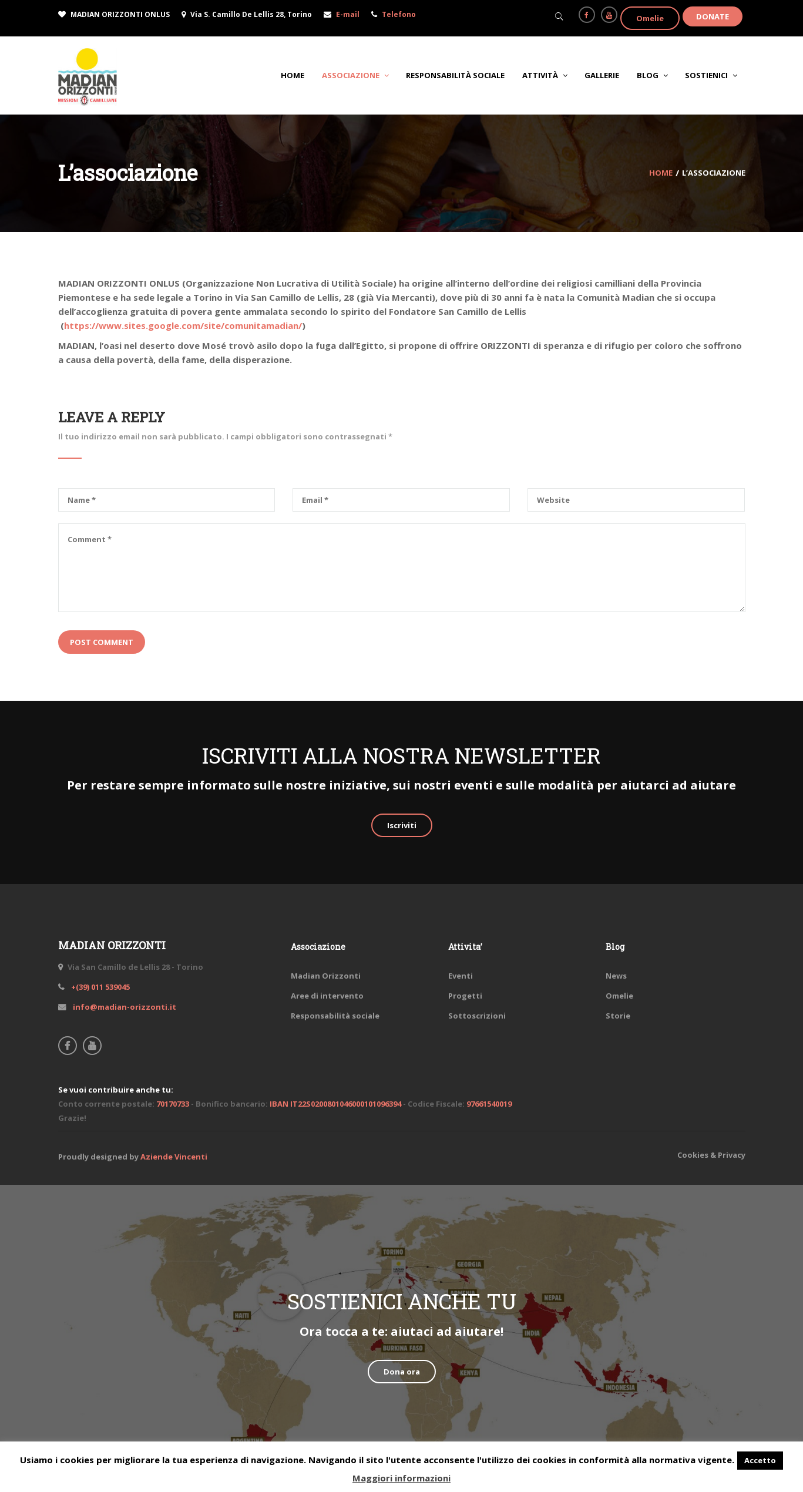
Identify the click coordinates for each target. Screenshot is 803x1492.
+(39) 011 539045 (99, 987)
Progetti (465, 995)
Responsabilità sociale (335, 1015)
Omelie (650, 18)
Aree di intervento (327, 995)
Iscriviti (401, 825)
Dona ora (402, 1371)
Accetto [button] (760, 1460)
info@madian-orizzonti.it (123, 1007)
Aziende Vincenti (173, 1156)
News (616, 975)
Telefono (399, 14)
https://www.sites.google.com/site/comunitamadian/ (183, 325)
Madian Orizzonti (326, 975)
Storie (618, 1015)
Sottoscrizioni (477, 1015)
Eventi (460, 975)
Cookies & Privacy (711, 1155)
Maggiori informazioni (401, 1478)
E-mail (347, 14)
